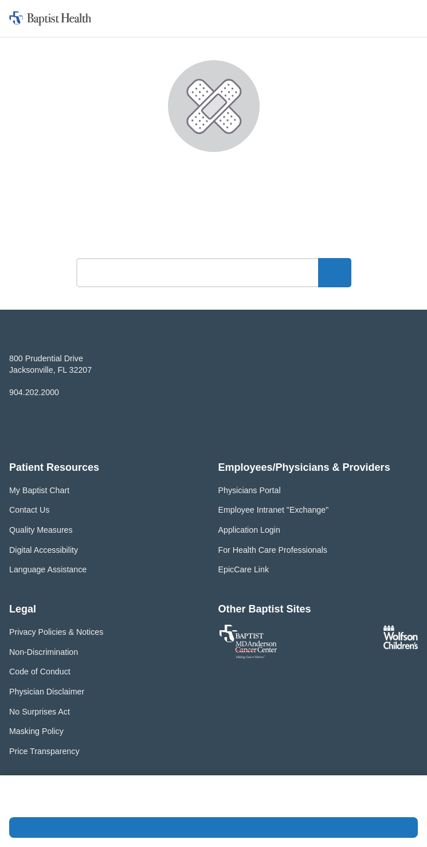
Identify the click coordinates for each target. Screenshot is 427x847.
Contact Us (29, 509)
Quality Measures (41, 529)
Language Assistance (48, 569)
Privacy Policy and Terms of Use (107, 802)
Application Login (249, 529)
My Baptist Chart (39, 490)
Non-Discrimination (43, 652)
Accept (213, 827)
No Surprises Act (39, 711)
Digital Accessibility (43, 550)
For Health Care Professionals (272, 550)
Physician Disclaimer (46, 691)
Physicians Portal (249, 490)
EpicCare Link (243, 569)
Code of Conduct (39, 671)
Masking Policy (36, 731)
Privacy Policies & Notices (56, 632)
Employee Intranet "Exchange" (273, 509)
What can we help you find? (213, 242)
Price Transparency (44, 751)
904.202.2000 (34, 392)
